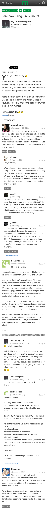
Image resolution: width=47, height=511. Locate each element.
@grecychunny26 (17, 128)
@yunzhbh (14, 226)
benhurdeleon (17, 261)
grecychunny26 (18, 125)
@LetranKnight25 (18, 24)
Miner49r (14, 157)
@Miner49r (14, 160)
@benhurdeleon (17, 264)
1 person (5, 115)
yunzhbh (14, 223)
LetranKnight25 (23, 21)
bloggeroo (15, 469)
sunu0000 (14, 194)
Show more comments (11, 255)
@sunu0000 (14, 197)
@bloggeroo (15, 472)
